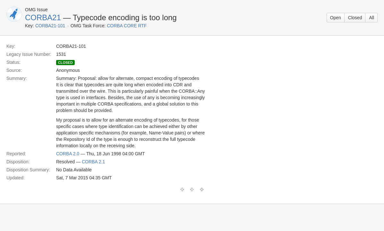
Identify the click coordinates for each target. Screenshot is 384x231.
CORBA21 (43, 17)
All (371, 17)
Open (335, 17)
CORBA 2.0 (67, 153)
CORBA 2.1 (93, 161)
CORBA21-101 (50, 25)
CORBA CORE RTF (126, 25)
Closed (355, 17)
